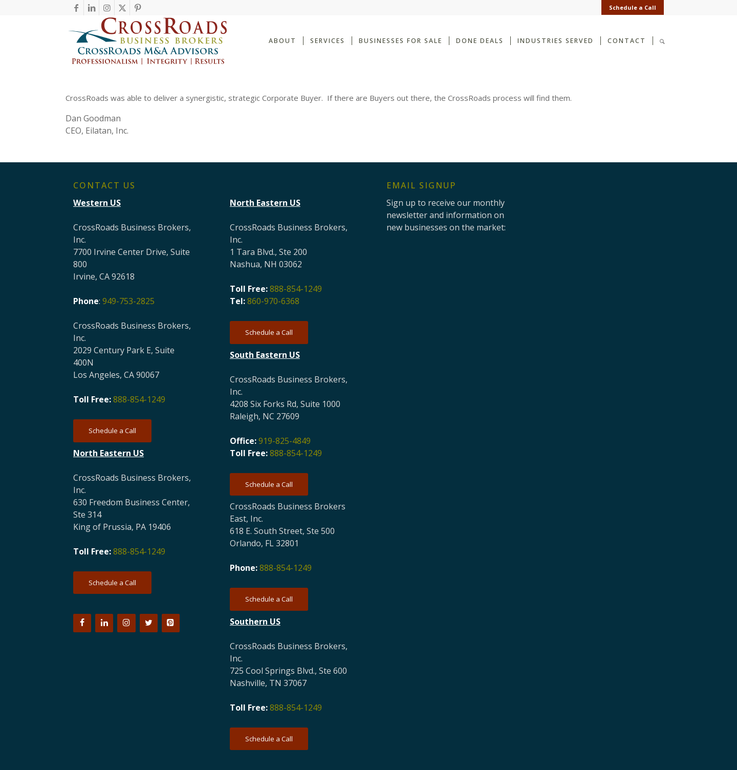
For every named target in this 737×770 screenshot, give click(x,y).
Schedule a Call (632, 7)
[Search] (662, 40)
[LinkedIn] (104, 623)
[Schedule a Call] (112, 430)
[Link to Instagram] (106, 7)
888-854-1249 (139, 399)
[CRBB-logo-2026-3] (147, 41)
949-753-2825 (128, 301)
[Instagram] (126, 623)
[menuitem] (630, 7)
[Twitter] (149, 623)
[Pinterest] (171, 623)
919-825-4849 (284, 440)
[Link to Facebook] (76, 7)
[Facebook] (82, 623)
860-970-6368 (273, 301)
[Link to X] (122, 7)
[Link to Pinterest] (137, 7)
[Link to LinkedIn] (91, 7)
